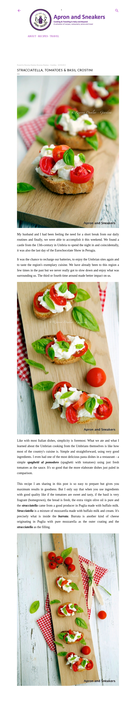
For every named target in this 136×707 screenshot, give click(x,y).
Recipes (43, 36)
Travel (54, 36)
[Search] (117, 9)
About (32, 36)
